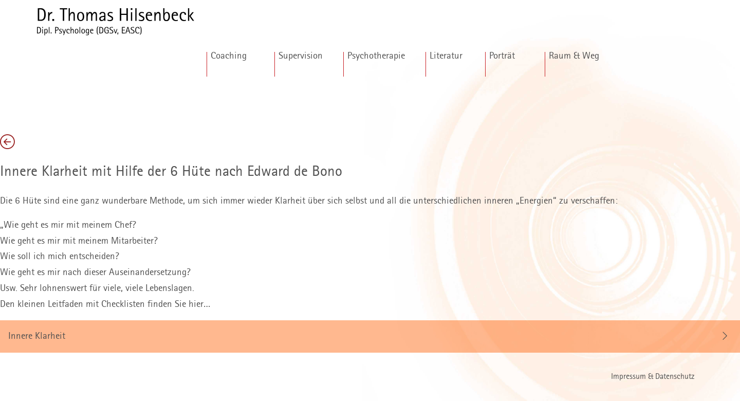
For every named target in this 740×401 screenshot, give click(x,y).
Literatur (446, 56)
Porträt (502, 56)
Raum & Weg (574, 56)
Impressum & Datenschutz (653, 377)
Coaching (229, 56)
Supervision (301, 56)
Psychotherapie (376, 56)
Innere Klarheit (36, 336)
